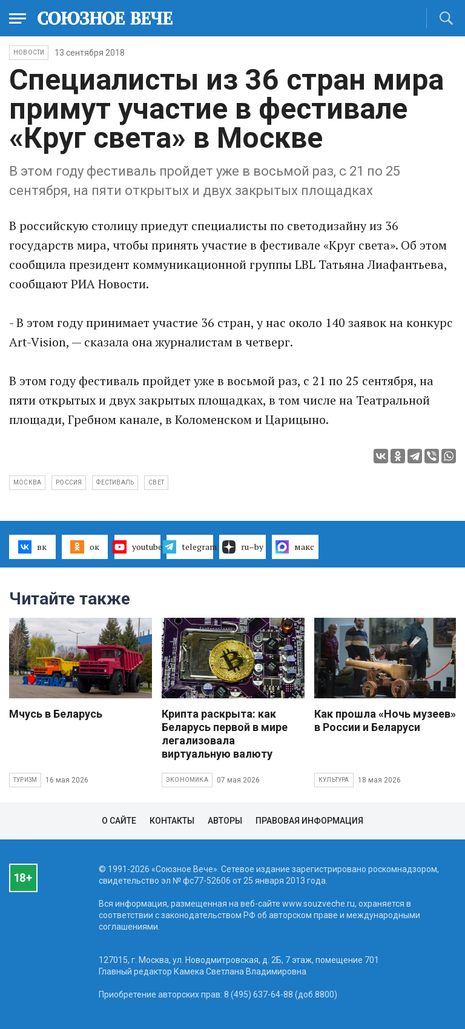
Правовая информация (309, 821)
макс (294, 547)
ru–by (242, 547)
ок (84, 547)
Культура (333, 779)
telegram (190, 547)
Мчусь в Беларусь (55, 713)
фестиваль (115, 482)
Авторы (225, 821)
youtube (137, 547)
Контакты (172, 821)
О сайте (119, 821)
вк (32, 547)
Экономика (187, 779)
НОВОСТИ (28, 52)
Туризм (25, 779)
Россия (69, 482)
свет (156, 482)
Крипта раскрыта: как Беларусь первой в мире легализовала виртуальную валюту (225, 733)
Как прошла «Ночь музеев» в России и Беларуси (385, 720)
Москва (27, 482)
